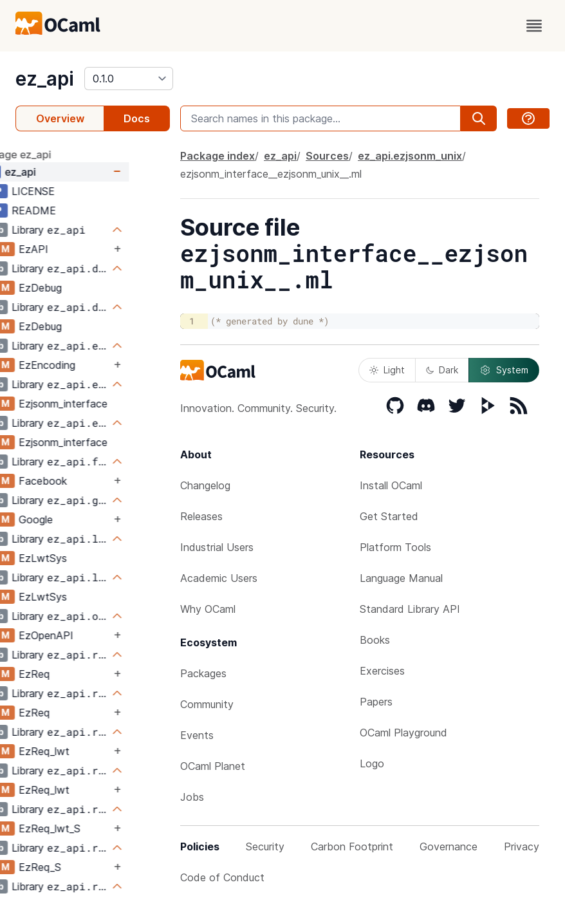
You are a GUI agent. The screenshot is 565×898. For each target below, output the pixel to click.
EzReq (74, 674)
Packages (203, 673)
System (503, 370)
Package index (217, 155)
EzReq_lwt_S (90, 828)
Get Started (389, 516)
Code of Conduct (222, 877)
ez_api (44, 78)
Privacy (521, 846)
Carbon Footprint (352, 846)
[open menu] (534, 25)
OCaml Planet (212, 766)
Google (76, 519)
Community (207, 704)
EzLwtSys (83, 558)
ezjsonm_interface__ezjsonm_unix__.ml (271, 173)
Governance (448, 846)
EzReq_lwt (84, 751)
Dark (442, 369)
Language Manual (401, 578)
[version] (128, 78)
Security (265, 846)
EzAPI (74, 249)
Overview (60, 118)
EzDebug (80, 287)
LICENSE (73, 191)
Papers (376, 701)
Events (197, 735)
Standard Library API (410, 609)
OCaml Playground (403, 732)
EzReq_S (80, 867)
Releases (201, 516)
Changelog (205, 485)
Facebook (83, 480)
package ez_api (53, 154)
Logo (372, 763)
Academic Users (218, 578)
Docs (137, 118)
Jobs (192, 796)
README (74, 210)
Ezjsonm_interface (103, 403)
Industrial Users (217, 547)
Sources (327, 155)
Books (375, 639)
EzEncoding (87, 365)
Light (387, 369)
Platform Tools (395, 547)
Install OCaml (391, 485)
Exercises (382, 670)
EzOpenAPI (86, 635)
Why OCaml (208, 609)
